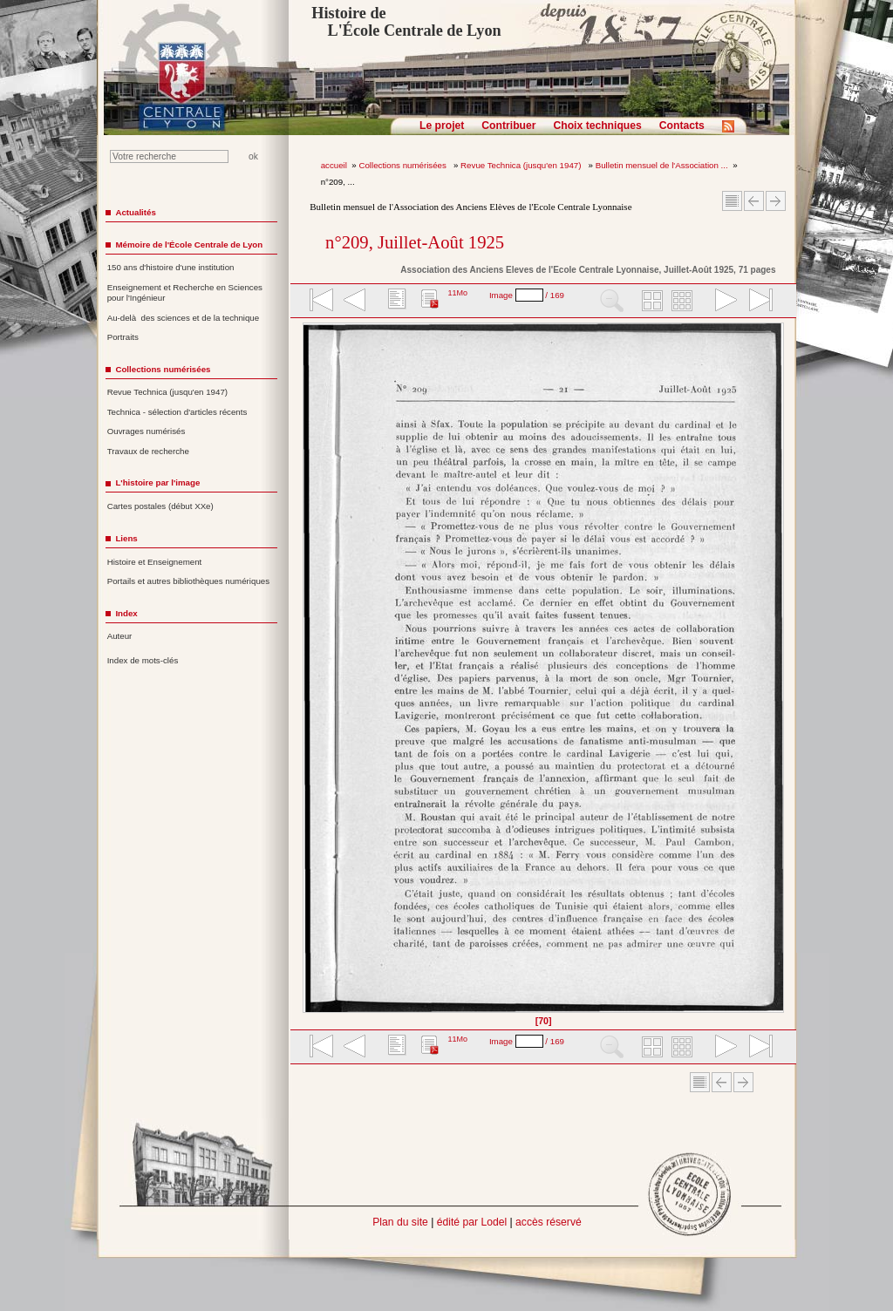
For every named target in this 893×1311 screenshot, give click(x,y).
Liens (126, 538)
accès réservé (548, 1222)
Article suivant (776, 201)
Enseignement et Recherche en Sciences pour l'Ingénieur (184, 292)
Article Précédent (754, 201)
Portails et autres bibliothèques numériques (188, 581)
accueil (334, 165)
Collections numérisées (403, 165)
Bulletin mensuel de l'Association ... (662, 165)
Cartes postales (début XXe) (160, 506)
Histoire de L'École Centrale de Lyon (406, 21)
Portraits (123, 337)
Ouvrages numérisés (146, 431)
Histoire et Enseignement (154, 562)
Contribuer (508, 125)
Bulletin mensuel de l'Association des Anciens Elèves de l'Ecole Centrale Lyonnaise (470, 206)
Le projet (441, 125)
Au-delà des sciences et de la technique (183, 318)
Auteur (120, 636)
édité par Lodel (472, 1222)
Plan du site (400, 1222)
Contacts (682, 125)
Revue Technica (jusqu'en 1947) (521, 165)
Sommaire (732, 201)
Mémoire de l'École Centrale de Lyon (188, 244)
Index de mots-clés (143, 660)
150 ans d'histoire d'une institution (171, 267)
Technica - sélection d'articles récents (177, 412)
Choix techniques (597, 125)
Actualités (135, 212)
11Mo (457, 293)
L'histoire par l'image (157, 482)
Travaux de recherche (148, 451)
